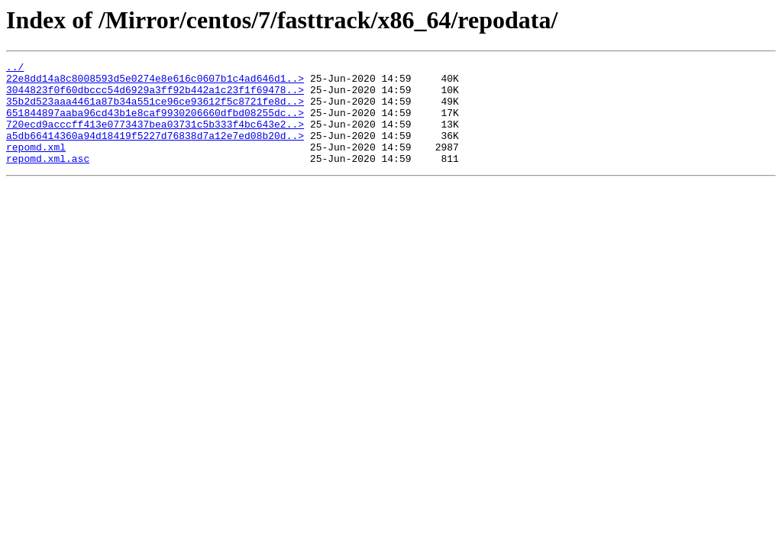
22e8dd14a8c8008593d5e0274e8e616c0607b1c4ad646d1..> (155, 82)
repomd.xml (36, 165)
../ (15, 69)
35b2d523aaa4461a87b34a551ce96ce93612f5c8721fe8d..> (155, 110)
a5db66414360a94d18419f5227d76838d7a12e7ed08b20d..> (155, 151)
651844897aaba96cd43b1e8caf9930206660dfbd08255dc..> (155, 124)
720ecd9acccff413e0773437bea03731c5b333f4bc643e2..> (155, 137)
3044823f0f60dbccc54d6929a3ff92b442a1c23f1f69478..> (155, 96)
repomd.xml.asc (47, 179)
